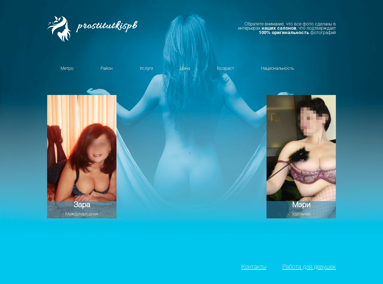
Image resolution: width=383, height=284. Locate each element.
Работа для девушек (309, 267)
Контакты (254, 267)
